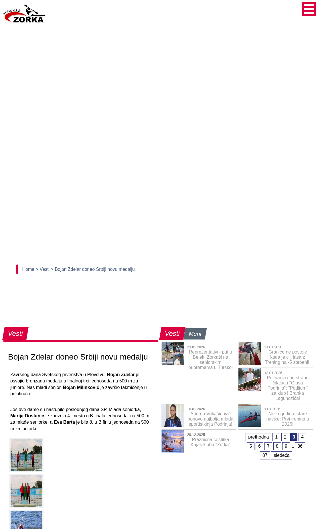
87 (265, 455)
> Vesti (43, 269)
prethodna (258, 437)
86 (300, 446)
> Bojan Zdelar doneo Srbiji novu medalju (93, 269)
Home (29, 269)
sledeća (281, 455)
